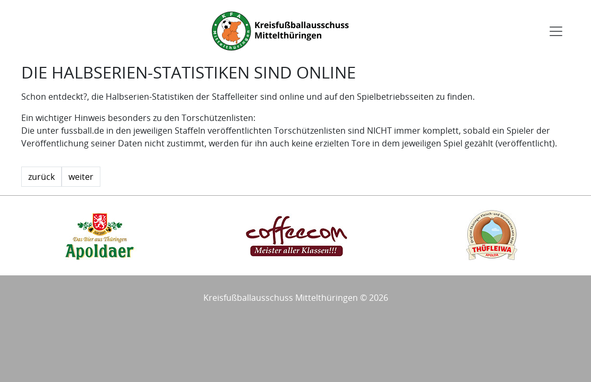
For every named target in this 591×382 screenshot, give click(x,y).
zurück (41, 177)
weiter (80, 177)
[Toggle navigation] (556, 31)
